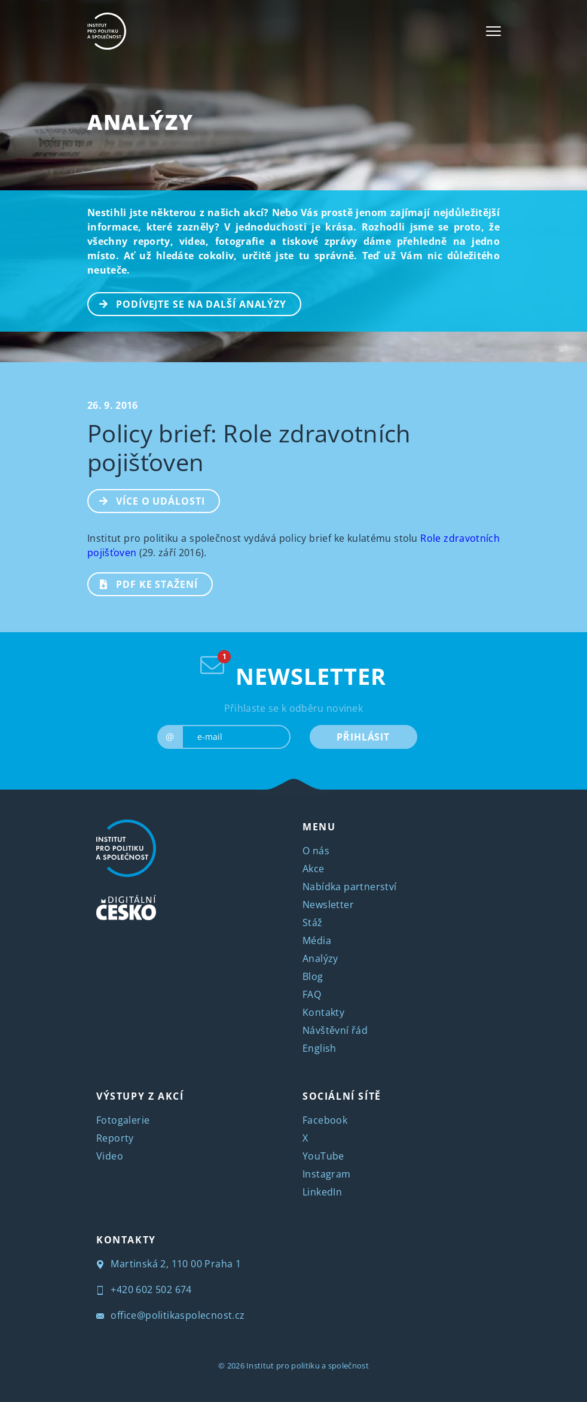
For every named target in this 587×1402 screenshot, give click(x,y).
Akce (313, 868)
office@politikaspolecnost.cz (170, 1315)
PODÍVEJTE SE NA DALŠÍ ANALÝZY (187, 303)
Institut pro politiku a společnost (307, 1365)
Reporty (115, 1138)
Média (316, 940)
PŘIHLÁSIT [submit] (363, 737)
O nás (315, 850)
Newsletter (328, 904)
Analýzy (140, 122)
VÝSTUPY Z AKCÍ (140, 1096)
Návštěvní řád (335, 1030)
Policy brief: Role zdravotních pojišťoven (249, 447)
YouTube (323, 1156)
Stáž (312, 922)
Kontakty (323, 1012)
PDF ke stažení (143, 583)
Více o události (146, 500)
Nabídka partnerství (349, 886)
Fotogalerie (122, 1120)
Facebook (324, 1120)
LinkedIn (322, 1191)
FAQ (311, 994)
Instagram (326, 1174)
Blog (312, 976)
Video (109, 1156)
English (319, 1048)
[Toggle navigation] (493, 31)
